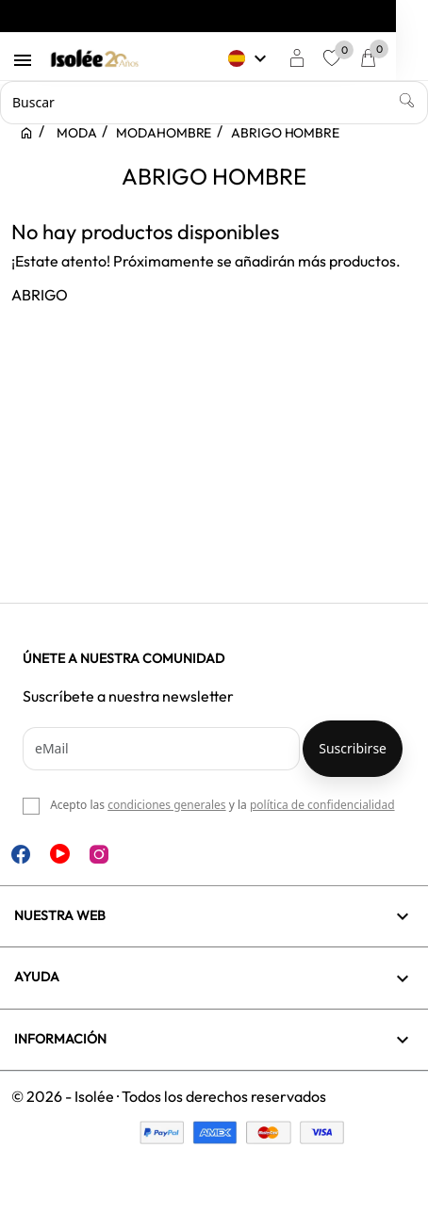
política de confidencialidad (322, 805)
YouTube (60, 854)
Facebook (20, 854)
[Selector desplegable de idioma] (281, 58)
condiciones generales (166, 805)
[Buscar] (214, 102)
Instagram (99, 854)
